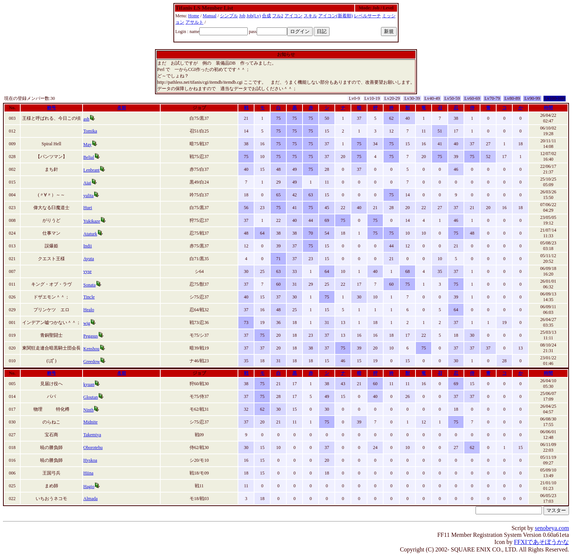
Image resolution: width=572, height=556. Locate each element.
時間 (548, 107)
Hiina (88, 473)
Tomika (90, 131)
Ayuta (88, 258)
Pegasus (90, 336)
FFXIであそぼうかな (541, 542)
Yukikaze (91, 221)
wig (86, 323)
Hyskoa (90, 460)
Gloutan (90, 397)
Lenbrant (91, 170)
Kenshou (91, 348)
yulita (88, 195)
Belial (88, 157)
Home (193, 15)
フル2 (277, 15)
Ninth (88, 410)
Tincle (89, 297)
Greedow (91, 361)
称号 (51, 107)
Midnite (90, 422)
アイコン (293, 15)
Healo (88, 309)
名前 (121, 107)
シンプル (229, 15)
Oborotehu (92, 447)
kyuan (88, 384)
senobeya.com (552, 528)
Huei (87, 207)
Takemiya (92, 434)
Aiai (87, 182)
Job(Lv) (254, 15)
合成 (266, 15)
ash (86, 119)
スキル (310, 15)
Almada (90, 498)
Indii (87, 246)
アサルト (194, 22)
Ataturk (90, 234)
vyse (87, 271)
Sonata (89, 285)
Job (242, 15)
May (87, 144)
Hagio (88, 486)
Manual (210, 15)
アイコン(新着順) (335, 15)
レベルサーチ (367, 15)
